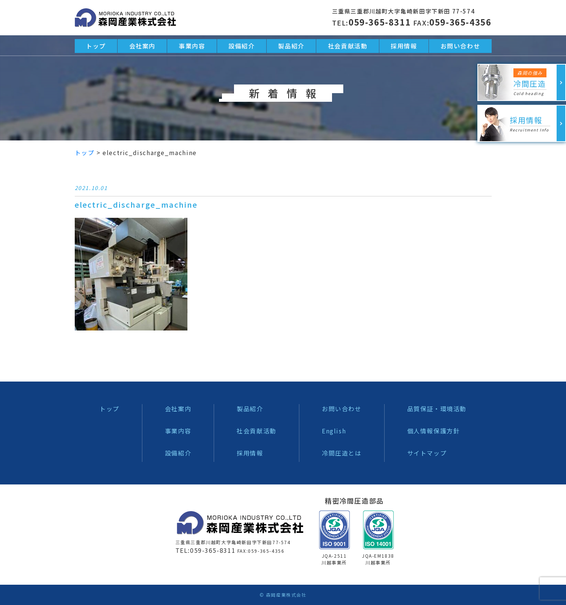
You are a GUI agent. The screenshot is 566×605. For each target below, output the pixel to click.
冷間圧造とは (342, 452)
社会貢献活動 (256, 430)
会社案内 (178, 408)
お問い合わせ (342, 408)
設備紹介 (178, 452)
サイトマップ (427, 452)
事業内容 (178, 430)
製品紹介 (250, 408)
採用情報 (250, 452)
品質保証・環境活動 (436, 408)
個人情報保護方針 (433, 430)
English (334, 430)
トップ (109, 408)
